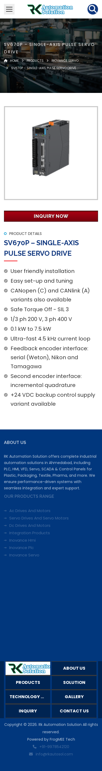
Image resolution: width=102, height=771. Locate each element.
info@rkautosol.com (54, 754)
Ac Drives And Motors (29, 510)
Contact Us (74, 711)
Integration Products (29, 533)
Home (11, 60)
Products (35, 60)
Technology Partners (30, 697)
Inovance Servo (24, 555)
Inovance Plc (21, 547)
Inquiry (28, 711)
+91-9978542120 (54, 746)
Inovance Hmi (22, 540)
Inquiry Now (51, 216)
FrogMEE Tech (62, 739)
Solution (74, 682)
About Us (74, 668)
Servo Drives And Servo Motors (39, 518)
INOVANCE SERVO (64, 60)
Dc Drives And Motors (29, 525)
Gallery (74, 697)
